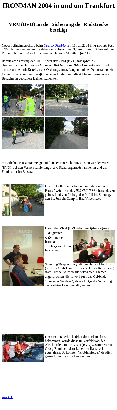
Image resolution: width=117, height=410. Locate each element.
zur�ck (7, 397)
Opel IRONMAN (55, 45)
